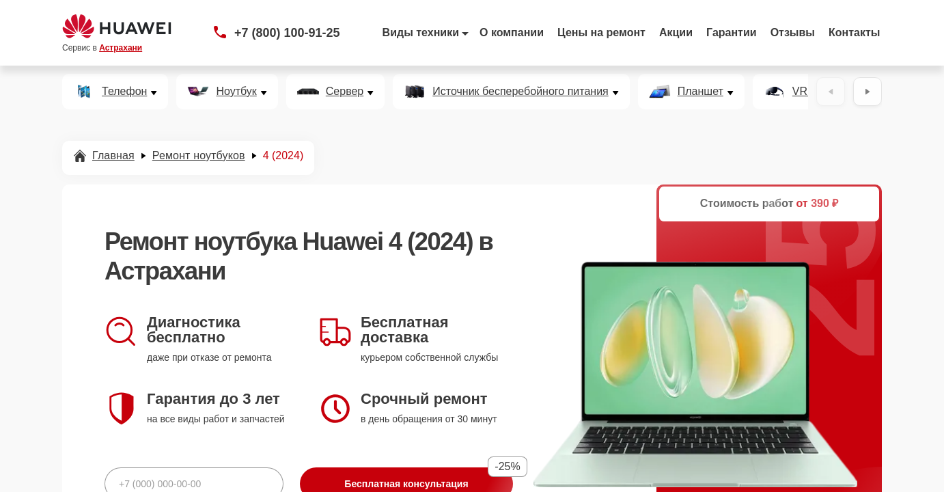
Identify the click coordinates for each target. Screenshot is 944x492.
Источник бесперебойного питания (520, 91)
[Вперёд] (867, 91)
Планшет (700, 91)
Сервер (344, 91)
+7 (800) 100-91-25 (287, 33)
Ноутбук (236, 91)
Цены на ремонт (601, 32)
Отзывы (793, 32)
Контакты (854, 32)
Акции (676, 32)
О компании (512, 32)
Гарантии (731, 32)
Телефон (124, 91)
